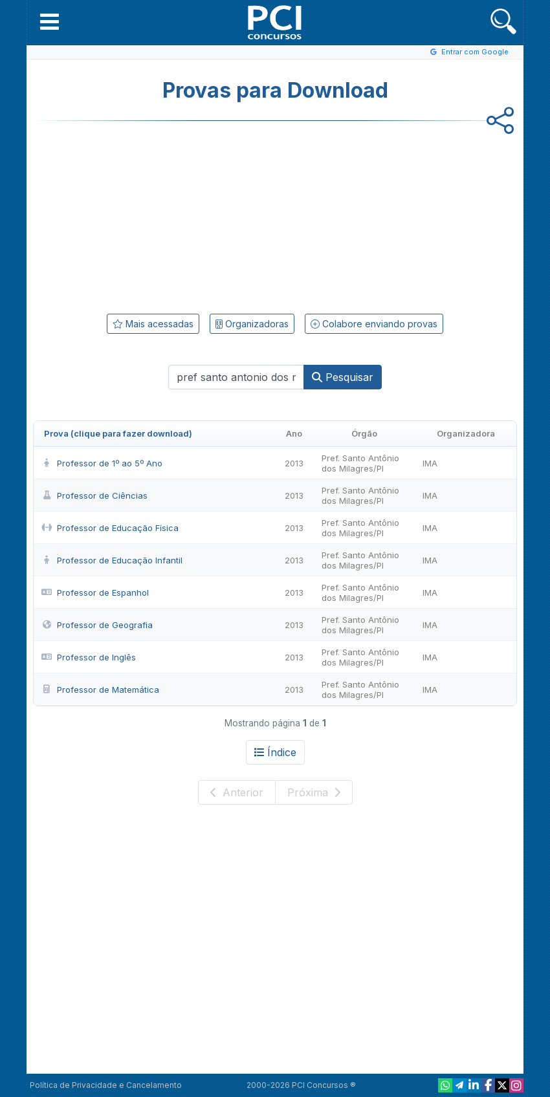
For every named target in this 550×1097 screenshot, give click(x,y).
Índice (275, 752)
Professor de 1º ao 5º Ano (101, 463)
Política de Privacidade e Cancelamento (106, 1085)
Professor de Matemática (100, 689)
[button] (49, 21)
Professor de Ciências (94, 495)
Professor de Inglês (88, 657)
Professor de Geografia (97, 625)
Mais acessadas (153, 323)
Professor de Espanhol (95, 592)
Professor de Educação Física (110, 528)
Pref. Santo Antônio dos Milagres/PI (360, 463)
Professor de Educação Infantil (111, 560)
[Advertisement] (169, 215)
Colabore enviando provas (374, 323)
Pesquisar (342, 377)
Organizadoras (252, 323)
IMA (430, 463)
